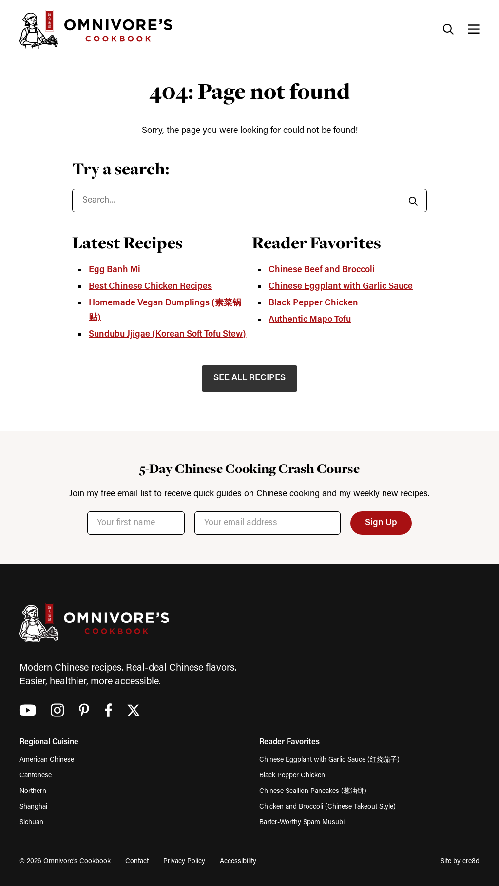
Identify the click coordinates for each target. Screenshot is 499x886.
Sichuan (31, 822)
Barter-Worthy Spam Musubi (302, 822)
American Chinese (46, 760)
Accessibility (238, 861)
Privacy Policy (184, 861)
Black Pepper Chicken (313, 303)
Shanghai (33, 807)
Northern (32, 791)
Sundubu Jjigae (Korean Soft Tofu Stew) (167, 334)
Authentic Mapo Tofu (310, 319)
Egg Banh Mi (114, 270)
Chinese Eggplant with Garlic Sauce (341, 286)
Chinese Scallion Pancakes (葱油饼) (312, 791)
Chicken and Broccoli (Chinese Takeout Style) (327, 807)
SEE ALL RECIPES (249, 378)
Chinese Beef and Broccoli (322, 270)
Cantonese (35, 775)
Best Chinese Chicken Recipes (150, 286)
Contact (137, 861)
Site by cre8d (460, 861)
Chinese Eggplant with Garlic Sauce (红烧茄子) (329, 760)
